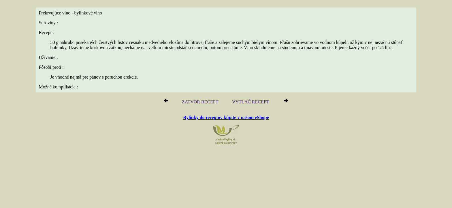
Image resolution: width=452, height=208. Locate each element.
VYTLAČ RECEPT (248, 103)
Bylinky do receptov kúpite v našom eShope (226, 118)
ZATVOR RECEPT (202, 103)
